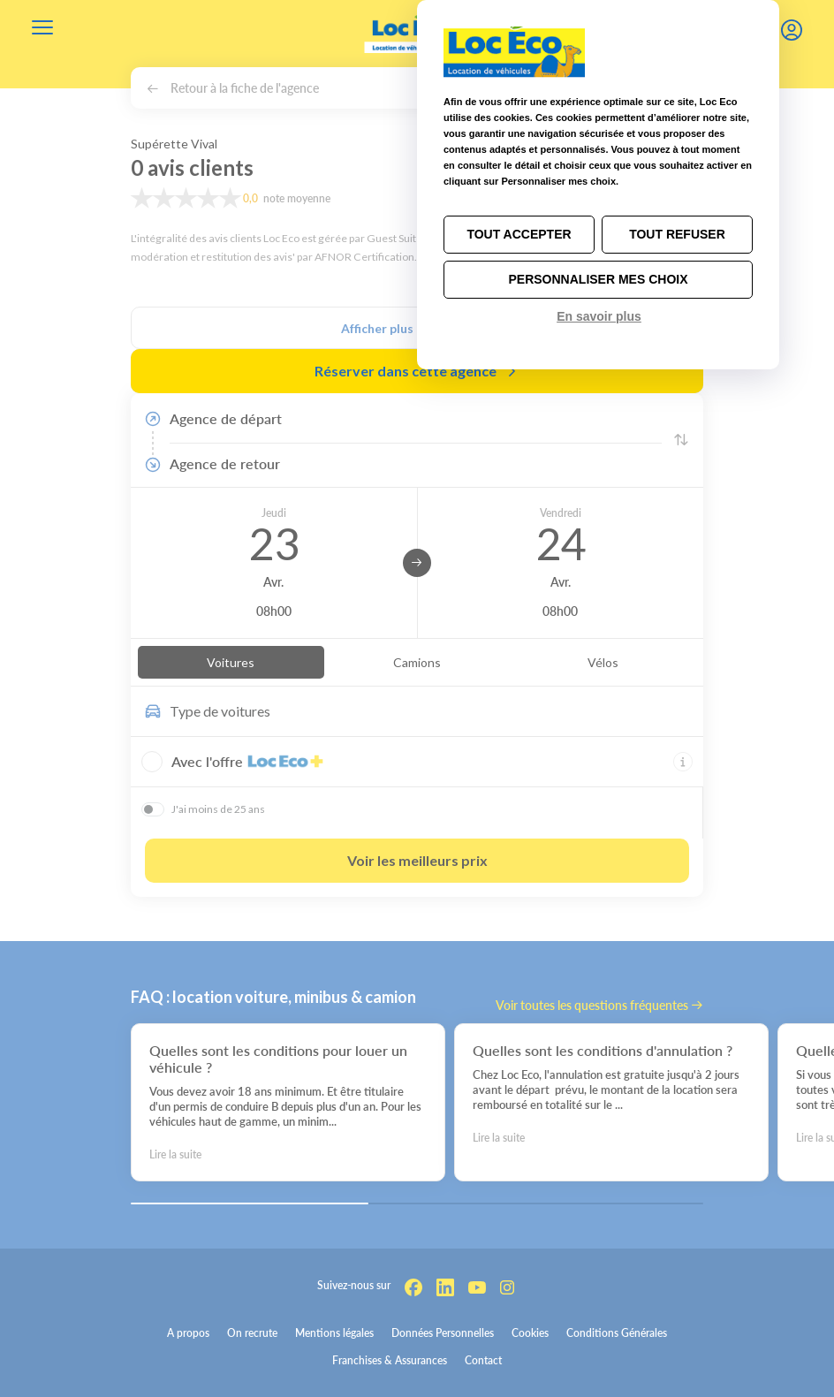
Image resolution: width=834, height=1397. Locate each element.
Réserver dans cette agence (417, 370)
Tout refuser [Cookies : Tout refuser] (677, 234)
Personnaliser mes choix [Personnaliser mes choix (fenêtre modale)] (597, 279)
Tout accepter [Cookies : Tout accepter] (518, 234)
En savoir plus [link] (599, 316)
